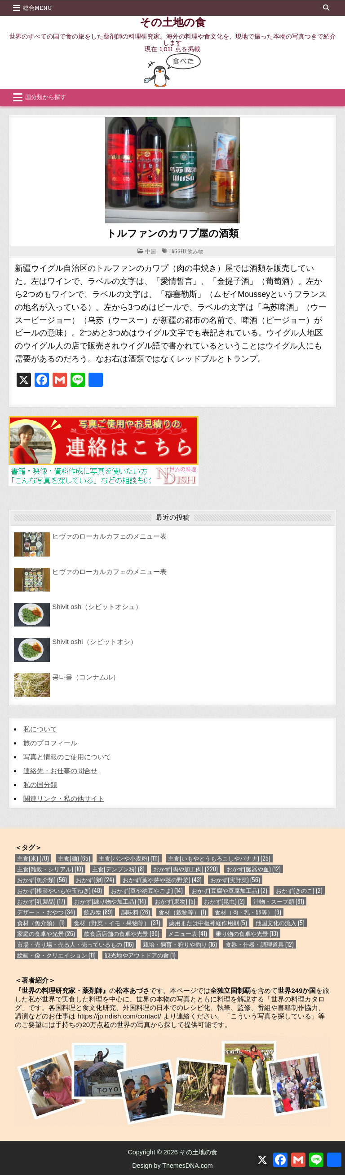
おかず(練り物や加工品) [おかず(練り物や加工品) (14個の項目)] (110, 901)
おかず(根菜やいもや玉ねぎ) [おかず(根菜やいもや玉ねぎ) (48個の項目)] (59, 890)
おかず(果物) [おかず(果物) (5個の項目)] (175, 901)
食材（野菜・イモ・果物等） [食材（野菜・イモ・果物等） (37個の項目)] (117, 922)
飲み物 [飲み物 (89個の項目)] (98, 912)
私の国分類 (40, 784)
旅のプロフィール (50, 743)
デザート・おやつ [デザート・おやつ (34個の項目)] (46, 912)
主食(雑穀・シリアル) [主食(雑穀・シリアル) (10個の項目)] (50, 869)
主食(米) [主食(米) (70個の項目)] (33, 858)
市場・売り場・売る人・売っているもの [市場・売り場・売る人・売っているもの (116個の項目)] (75, 944)
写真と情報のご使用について (67, 757)
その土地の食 (173, 21)
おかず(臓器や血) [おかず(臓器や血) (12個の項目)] (253, 869)
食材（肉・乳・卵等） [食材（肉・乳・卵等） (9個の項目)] (248, 912)
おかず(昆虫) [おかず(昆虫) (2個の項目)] (224, 901)
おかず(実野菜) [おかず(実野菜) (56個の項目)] (235, 879)
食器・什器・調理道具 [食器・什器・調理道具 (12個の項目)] (260, 944)
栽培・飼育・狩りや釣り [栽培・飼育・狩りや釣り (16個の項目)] (180, 944)
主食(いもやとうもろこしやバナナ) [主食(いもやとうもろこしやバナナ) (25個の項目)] (219, 858)
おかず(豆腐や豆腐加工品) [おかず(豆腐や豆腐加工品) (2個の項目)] (229, 890)
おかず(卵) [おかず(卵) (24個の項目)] (95, 879)
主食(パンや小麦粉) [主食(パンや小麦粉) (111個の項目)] (129, 858)
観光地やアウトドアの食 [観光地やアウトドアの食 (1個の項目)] (140, 955)
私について (40, 729)
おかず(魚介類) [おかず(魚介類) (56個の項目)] (42, 879)
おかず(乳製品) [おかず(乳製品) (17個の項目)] (41, 901)
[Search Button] (326, 7)
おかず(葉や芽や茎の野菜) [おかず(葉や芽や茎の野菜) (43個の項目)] (162, 879)
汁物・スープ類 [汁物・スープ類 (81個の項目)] (278, 901)
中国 (150, 251)
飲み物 (195, 251)
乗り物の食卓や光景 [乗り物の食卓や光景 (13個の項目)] (247, 933)
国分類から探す (45, 97)
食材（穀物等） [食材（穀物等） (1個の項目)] (182, 912)
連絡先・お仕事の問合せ (60, 771)
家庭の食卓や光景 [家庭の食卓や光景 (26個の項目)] (46, 933)
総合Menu (37, 8)
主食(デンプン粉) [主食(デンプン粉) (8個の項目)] (118, 869)
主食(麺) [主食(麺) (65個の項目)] (74, 858)
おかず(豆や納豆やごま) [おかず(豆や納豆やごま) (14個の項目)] (147, 890)
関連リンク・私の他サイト (63, 798)
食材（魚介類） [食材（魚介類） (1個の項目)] (41, 922)
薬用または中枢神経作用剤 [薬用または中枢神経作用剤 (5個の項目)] (208, 922)
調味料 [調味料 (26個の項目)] (135, 912)
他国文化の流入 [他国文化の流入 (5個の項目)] (280, 922)
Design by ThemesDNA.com (172, 1165)
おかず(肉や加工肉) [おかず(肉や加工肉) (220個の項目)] (185, 869)
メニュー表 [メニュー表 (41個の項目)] (187, 933)
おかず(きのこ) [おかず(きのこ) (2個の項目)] (299, 890)
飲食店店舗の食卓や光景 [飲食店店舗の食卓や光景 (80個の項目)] (121, 933)
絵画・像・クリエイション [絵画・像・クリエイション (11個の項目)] (56, 955)
